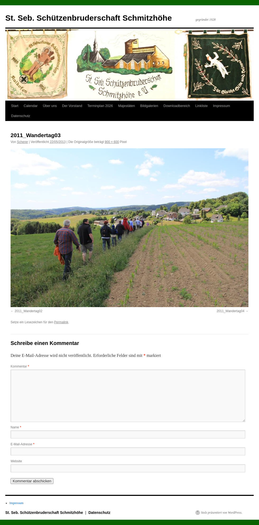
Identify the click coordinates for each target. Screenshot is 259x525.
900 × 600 (112, 142)
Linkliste (201, 106)
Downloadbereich (177, 106)
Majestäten (126, 106)
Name (16, 427)
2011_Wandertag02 (28, 311)
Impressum (221, 106)
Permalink (61, 322)
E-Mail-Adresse (22, 444)
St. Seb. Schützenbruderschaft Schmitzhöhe (88, 18)
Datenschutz (20, 116)
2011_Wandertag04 (230, 311)
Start (14, 106)
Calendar (31, 106)
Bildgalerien (149, 106)
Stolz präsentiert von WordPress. (221, 512)
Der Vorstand (72, 106)
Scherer (22, 142)
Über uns (50, 106)
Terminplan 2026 (100, 106)
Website (16, 461)
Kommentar (20, 366)
